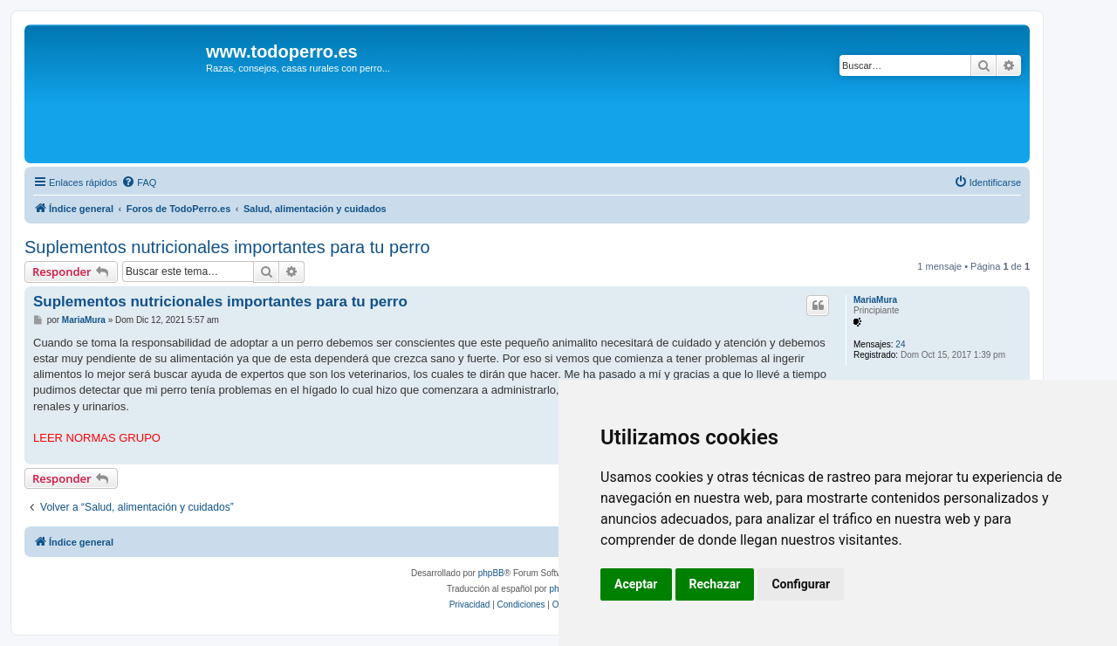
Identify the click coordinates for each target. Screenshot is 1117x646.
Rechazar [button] (715, 584)
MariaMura (875, 300)
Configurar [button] (800, 584)
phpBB (491, 573)
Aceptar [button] (636, 584)
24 (900, 344)
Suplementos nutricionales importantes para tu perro (227, 247)
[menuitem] (138, 182)
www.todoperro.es (282, 51)
